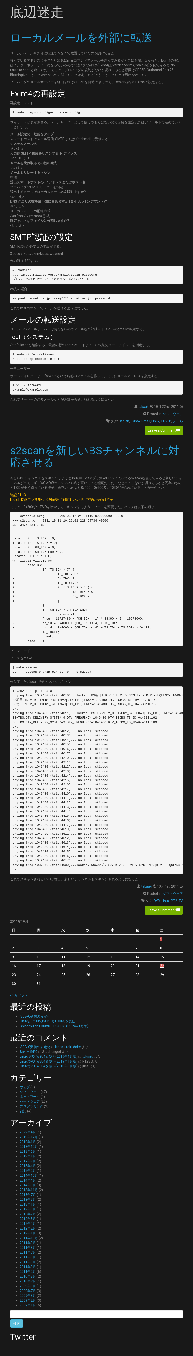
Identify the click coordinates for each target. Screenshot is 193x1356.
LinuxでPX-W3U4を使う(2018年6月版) (49, 1066)
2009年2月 (28, 1300)
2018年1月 (28, 1156)
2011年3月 (28, 1267)
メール (178, 421)
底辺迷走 (37, 12)
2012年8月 (28, 1209)
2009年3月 (28, 1296)
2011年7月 (28, 1252)
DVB (157, 901)
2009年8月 (28, 1286)
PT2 (174, 901)
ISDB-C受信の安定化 (35, 1016)
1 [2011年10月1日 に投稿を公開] (161, 939)
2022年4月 (28, 1132)
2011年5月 (28, 1262)
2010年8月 (28, 1276)
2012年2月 (28, 1228)
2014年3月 (28, 1185)
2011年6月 (28, 1257)
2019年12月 (29, 1137)
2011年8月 (28, 1248)
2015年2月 (28, 1171)
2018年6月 (28, 1151)
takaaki (143, 407)
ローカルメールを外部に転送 (81, 37)
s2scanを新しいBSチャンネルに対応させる (94, 456)
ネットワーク (30, 1097)
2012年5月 (28, 1219)
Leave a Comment (164, 430)
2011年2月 (28, 1272)
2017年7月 (28, 1161)
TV (181, 901)
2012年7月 (28, 1214)
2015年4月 (28, 1166)
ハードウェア (30, 1101)
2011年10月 (29, 1238)
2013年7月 (28, 1195)
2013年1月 (28, 1204)
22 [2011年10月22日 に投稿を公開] (162, 966)
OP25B (166, 421)
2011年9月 (28, 1243)
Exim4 (135, 421)
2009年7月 (28, 1291)
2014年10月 (29, 1175)
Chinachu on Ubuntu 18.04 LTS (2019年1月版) (54, 1026)
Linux (155, 421)
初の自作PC (28, 1052)
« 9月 (14, 995)
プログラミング (31, 1106)
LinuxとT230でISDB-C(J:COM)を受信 (47, 1021)
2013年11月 (29, 1190)
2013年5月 (28, 1199)
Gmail (145, 421)
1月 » (24, 995)
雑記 (23, 1111)
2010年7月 (28, 1281)
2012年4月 (28, 1223)
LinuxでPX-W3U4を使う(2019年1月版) (49, 1056)
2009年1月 (28, 1305)
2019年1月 (28, 1142)
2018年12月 (29, 1147)
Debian (124, 421)
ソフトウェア (173, 414)
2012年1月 (28, 1233)
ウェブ (25, 1087)
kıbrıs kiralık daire (68, 1047)
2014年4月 (28, 1180)
